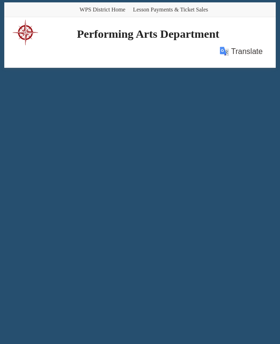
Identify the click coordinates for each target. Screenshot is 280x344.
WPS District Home (102, 9)
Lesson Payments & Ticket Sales (170, 9)
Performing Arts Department (148, 34)
